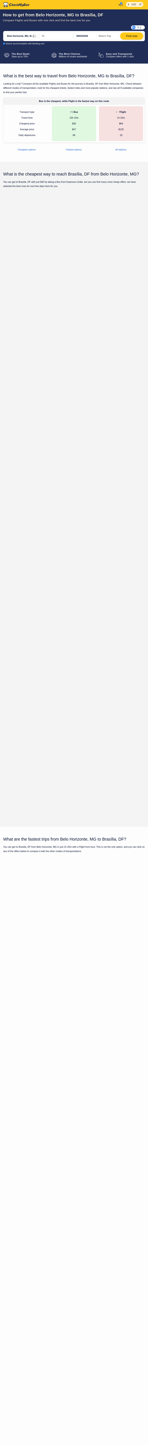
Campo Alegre (85, 1281)
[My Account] (119, 4)
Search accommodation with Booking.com (25, 43)
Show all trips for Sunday (73, 578)
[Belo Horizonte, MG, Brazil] (21, 36)
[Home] (16, 4)
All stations (120, 149)
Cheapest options (27, 149)
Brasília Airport (106, 1281)
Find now (130, 243)
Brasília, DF (132, 1066)
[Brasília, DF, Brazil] (55, 36)
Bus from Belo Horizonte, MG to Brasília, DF (78, 1015)
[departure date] (85, 36)
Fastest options (74, 149)
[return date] (107, 36)
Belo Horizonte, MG (105, 1066)
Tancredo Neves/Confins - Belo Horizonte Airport (28, 1286)
